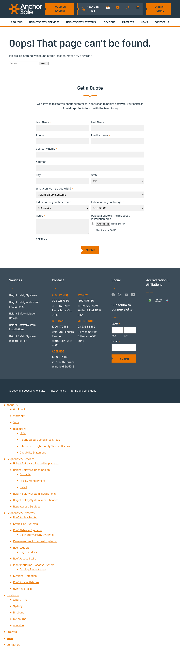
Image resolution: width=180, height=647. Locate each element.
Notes (40, 215)
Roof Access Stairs (24, 558)
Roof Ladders (21, 547)
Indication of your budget (107, 202)
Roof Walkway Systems (27, 530)
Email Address (100, 135)
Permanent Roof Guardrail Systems (35, 541)
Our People (19, 409)
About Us (17, 22)
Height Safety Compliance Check (40, 439)
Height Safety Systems (81, 22)
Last (126, 335)
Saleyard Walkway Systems (37, 534)
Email (116, 341)
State (94, 175)
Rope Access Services (26, 506)
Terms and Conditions (83, 390)
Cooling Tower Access (33, 569)
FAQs (23, 433)
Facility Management (32, 480)
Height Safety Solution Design (31, 470)
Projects (128, 22)
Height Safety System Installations (34, 493)
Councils (25, 474)
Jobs (16, 422)
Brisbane (18, 612)
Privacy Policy (58, 390)
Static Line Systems (25, 523)
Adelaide (18, 625)
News (144, 22)
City (38, 175)
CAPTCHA (41, 239)
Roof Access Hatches (26, 582)
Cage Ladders (28, 552)
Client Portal (159, 9)
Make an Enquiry (60, 9)
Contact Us (162, 22)
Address (41, 161)
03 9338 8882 (86, 326)
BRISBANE (58, 321)
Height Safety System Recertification (36, 500)
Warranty (19, 416)
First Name (43, 122)
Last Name (98, 122)
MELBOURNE (86, 321)
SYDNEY (83, 295)
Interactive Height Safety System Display (45, 446)
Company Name (46, 148)
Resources (19, 428)
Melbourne (19, 619)
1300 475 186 (86, 300)
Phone (41, 135)
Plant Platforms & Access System (33, 565)
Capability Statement (33, 452)
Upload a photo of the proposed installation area (110, 217)
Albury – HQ (20, 599)
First (114, 335)
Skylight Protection (25, 575)
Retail (23, 487)
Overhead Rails (22, 588)
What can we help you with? (54, 188)
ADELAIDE (58, 351)
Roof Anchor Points (25, 517)
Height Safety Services (44, 22)
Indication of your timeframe (54, 202)
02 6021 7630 (60, 300)
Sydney (18, 606)
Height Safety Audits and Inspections (36, 463)
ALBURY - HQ (60, 295)
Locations (108, 22)
